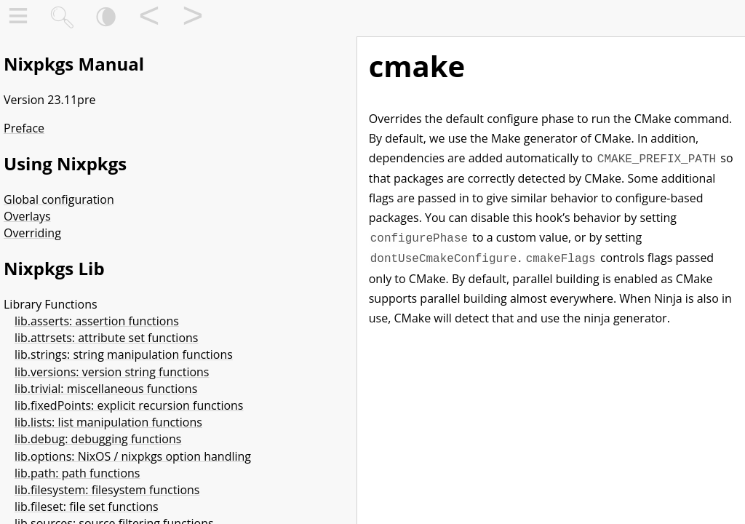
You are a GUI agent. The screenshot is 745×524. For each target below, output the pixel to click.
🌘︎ (106, 18)
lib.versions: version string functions (112, 372)
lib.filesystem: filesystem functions (107, 490)
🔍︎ (62, 18)
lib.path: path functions (77, 473)
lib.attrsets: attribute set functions (106, 338)
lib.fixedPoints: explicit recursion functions (129, 405)
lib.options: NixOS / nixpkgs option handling (133, 456)
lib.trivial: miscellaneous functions (106, 389)
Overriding (32, 233)
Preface (24, 128)
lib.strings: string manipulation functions (124, 354)
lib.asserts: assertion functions (97, 321)
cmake (417, 66)
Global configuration (59, 199)
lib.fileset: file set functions (87, 507)
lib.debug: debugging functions (98, 439)
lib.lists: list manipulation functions (108, 422)
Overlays (27, 216)
